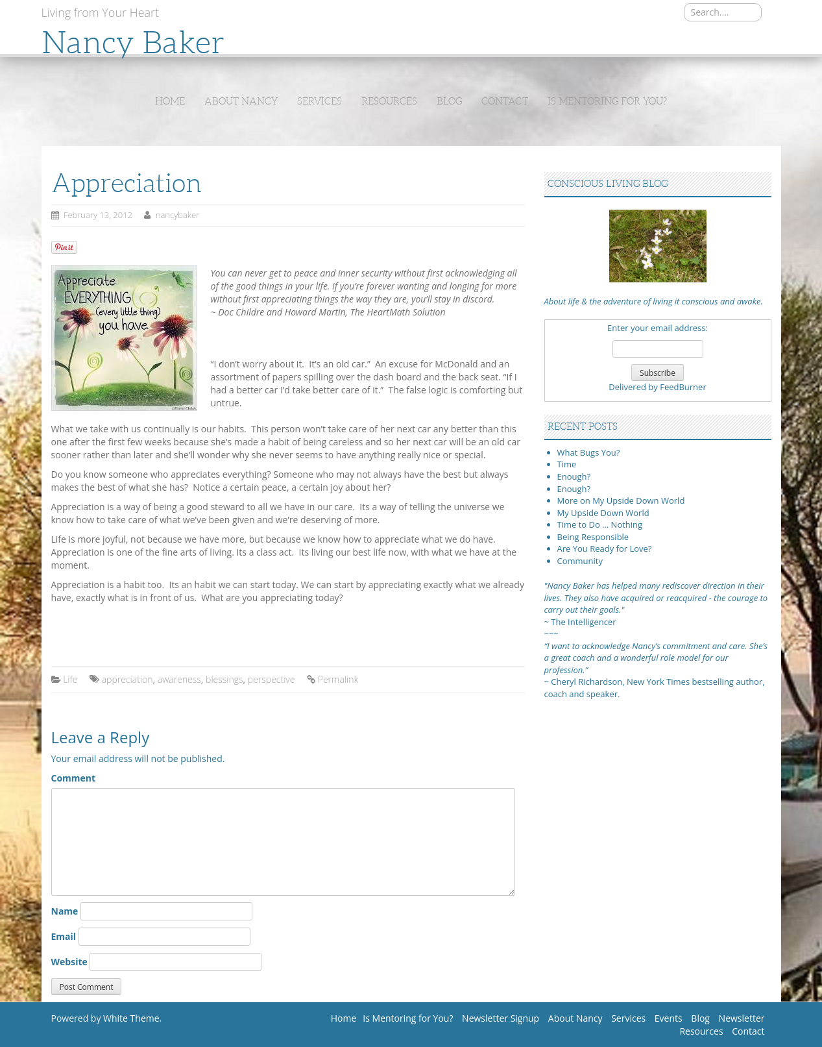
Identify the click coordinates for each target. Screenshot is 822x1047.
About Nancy (241, 101)
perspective (271, 679)
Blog (449, 101)
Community (580, 561)
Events (669, 1018)
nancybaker (178, 215)
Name (65, 911)
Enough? (574, 476)
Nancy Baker (133, 42)
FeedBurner (683, 387)
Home (170, 101)
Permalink (338, 679)
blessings (224, 679)
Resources (389, 101)
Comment (73, 778)
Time (567, 464)
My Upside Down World (603, 513)
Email (64, 936)
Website (69, 961)
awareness (179, 679)
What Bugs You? (588, 452)
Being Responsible (593, 537)
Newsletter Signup (500, 1018)
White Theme (131, 1018)
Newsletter (742, 1018)
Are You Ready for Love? (604, 548)
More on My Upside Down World (621, 500)
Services (319, 101)
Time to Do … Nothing (600, 524)
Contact (504, 101)
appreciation (127, 679)
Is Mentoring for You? (607, 101)
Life (70, 679)
